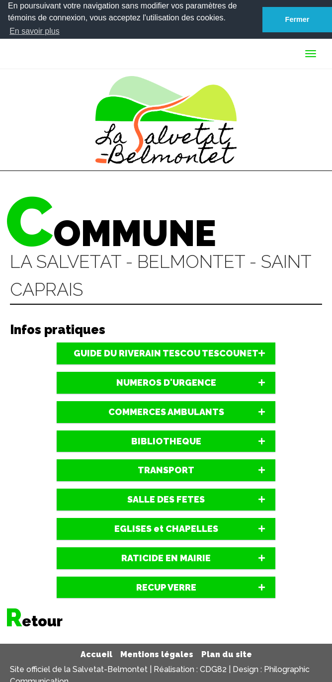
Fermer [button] (297, 19)
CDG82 (213, 669)
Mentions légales (156, 654)
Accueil (96, 654)
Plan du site (226, 654)
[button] (166, 353)
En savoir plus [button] (34, 31)
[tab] (166, 353)
